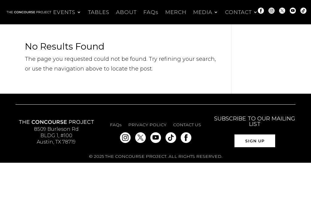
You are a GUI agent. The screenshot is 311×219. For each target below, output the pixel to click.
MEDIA (202, 12)
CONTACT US (187, 125)
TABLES (98, 12)
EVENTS (64, 12)
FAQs (151, 12)
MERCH (175, 12)
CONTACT (238, 12)
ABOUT (126, 12)
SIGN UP (255, 140)
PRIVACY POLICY (147, 125)
